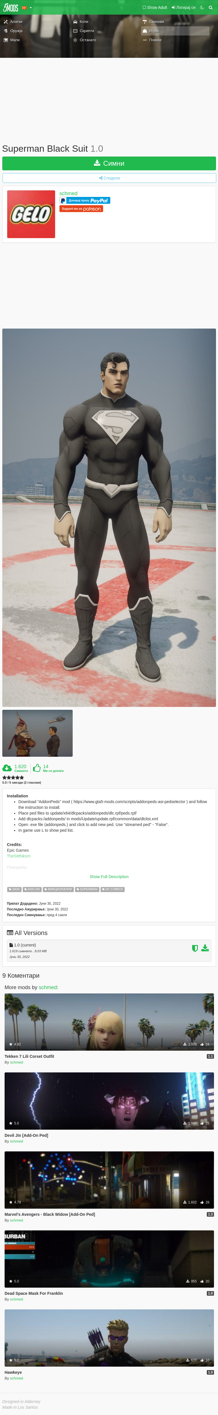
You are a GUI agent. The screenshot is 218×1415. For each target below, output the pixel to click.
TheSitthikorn (18, 856)
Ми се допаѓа (53, 770)
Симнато (21, 770)
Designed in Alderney (21, 1401)
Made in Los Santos (20, 1407)
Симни (109, 163)
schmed (68, 193)
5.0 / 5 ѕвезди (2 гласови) (21, 782)
